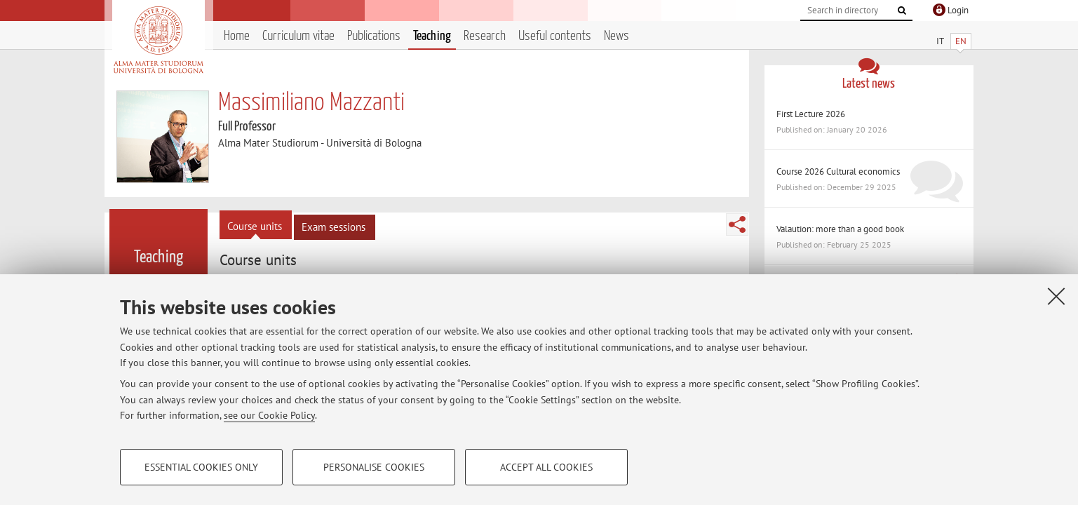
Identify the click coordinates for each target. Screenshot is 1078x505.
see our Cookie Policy (269, 415)
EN (960, 41)
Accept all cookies (546, 467)
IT (940, 41)
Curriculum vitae (298, 36)
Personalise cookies (373, 467)
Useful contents (554, 36)
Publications (373, 36)
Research (485, 36)
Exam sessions (333, 227)
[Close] (1056, 296)
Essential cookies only (201, 467)
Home (237, 36)
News (616, 36)
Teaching (432, 36)
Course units (254, 226)
